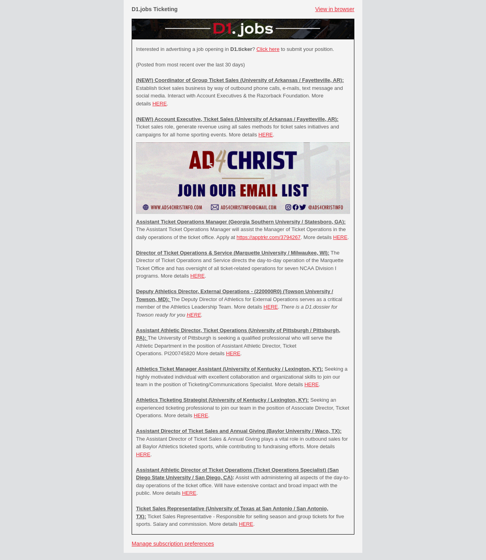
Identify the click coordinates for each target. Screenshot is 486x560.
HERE (159, 104)
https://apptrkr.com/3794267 (269, 237)
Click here (268, 49)
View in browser (334, 9)
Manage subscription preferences (173, 544)
